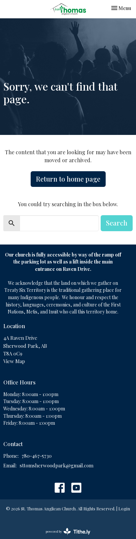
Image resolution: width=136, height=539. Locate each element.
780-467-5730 (37, 455)
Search (116, 222)
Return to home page (68, 178)
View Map (14, 361)
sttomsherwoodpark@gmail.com (56, 465)
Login (124, 508)
